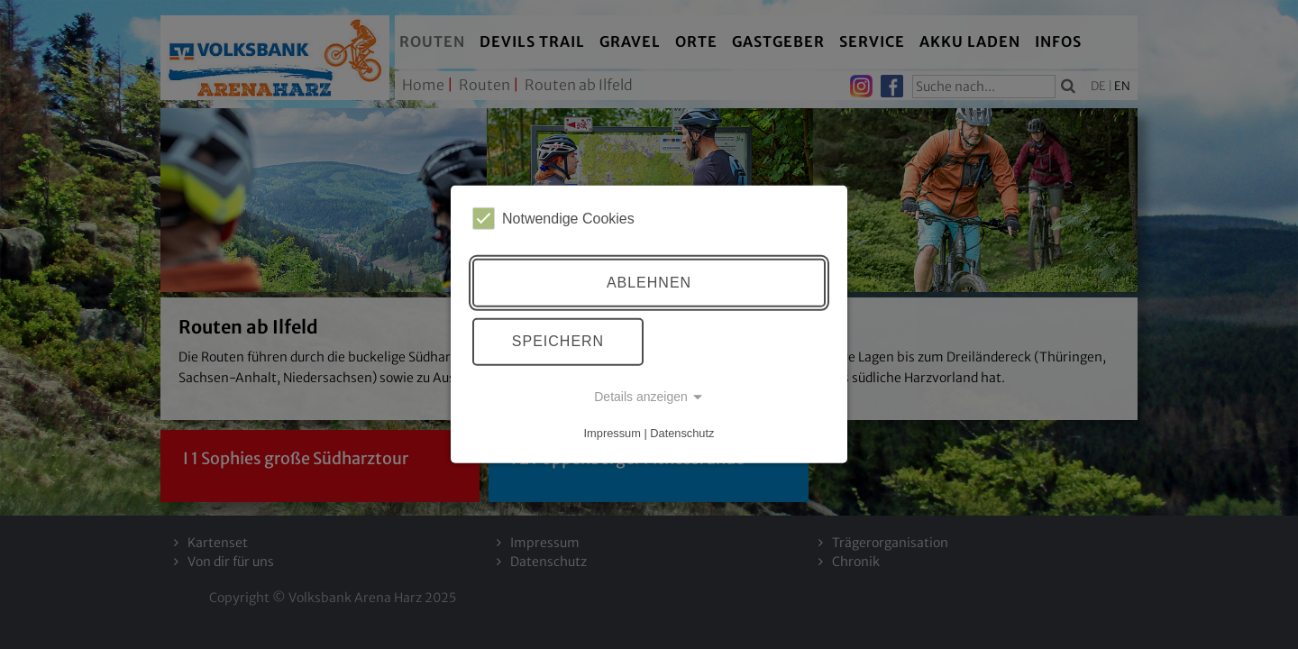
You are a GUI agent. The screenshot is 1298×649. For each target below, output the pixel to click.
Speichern (558, 341)
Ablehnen (649, 282)
